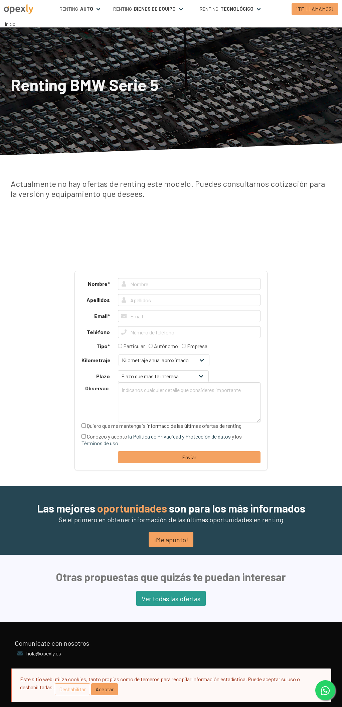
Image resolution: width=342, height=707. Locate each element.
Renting (76, 9)
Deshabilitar (72, 689)
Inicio (10, 24)
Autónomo (163, 346)
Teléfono (98, 332)
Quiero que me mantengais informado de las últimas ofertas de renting (161, 425)
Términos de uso (99, 443)
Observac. (97, 388)
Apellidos (98, 300)
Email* (102, 316)
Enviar (189, 457)
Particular (131, 346)
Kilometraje (96, 360)
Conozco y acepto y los (161, 439)
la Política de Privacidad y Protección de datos (179, 436)
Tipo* (103, 346)
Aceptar (105, 689)
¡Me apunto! (171, 540)
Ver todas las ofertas (171, 599)
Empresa (194, 346)
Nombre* (99, 284)
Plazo (103, 376)
